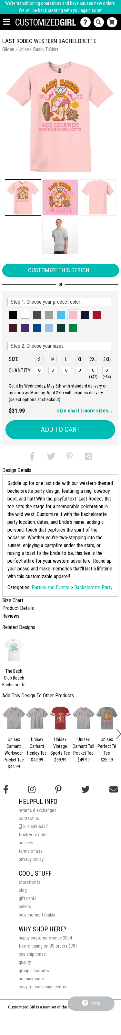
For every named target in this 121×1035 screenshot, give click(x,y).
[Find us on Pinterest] (58, 789)
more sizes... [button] (97, 411)
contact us (29, 818)
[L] (66, 370)
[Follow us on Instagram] (31, 789)
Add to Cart (60, 429)
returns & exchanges (37, 810)
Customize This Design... (60, 270)
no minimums (31, 979)
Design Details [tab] (16, 470)
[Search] (100, 22)
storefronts (29, 882)
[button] (23, 197)
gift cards (27, 898)
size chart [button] (68, 411)
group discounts (34, 970)
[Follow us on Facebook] (5, 789)
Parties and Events (50, 587)
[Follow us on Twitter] (85, 789)
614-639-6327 (33, 826)
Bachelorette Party (93, 587)
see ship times (32, 954)
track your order (33, 835)
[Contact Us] (87, 22)
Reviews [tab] (10, 616)
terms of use (31, 851)
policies (26, 843)
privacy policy (31, 859)
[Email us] (113, 789)
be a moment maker (37, 915)
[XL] (79, 370)
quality (25, 962)
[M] (52, 370)
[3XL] (106, 370)
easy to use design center (42, 987)
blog (23, 890)
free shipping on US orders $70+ (48, 946)
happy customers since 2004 (45, 938)
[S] (39, 370)
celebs (25, 906)
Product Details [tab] (18, 608)
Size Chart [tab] (12, 600)
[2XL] (93, 370)
